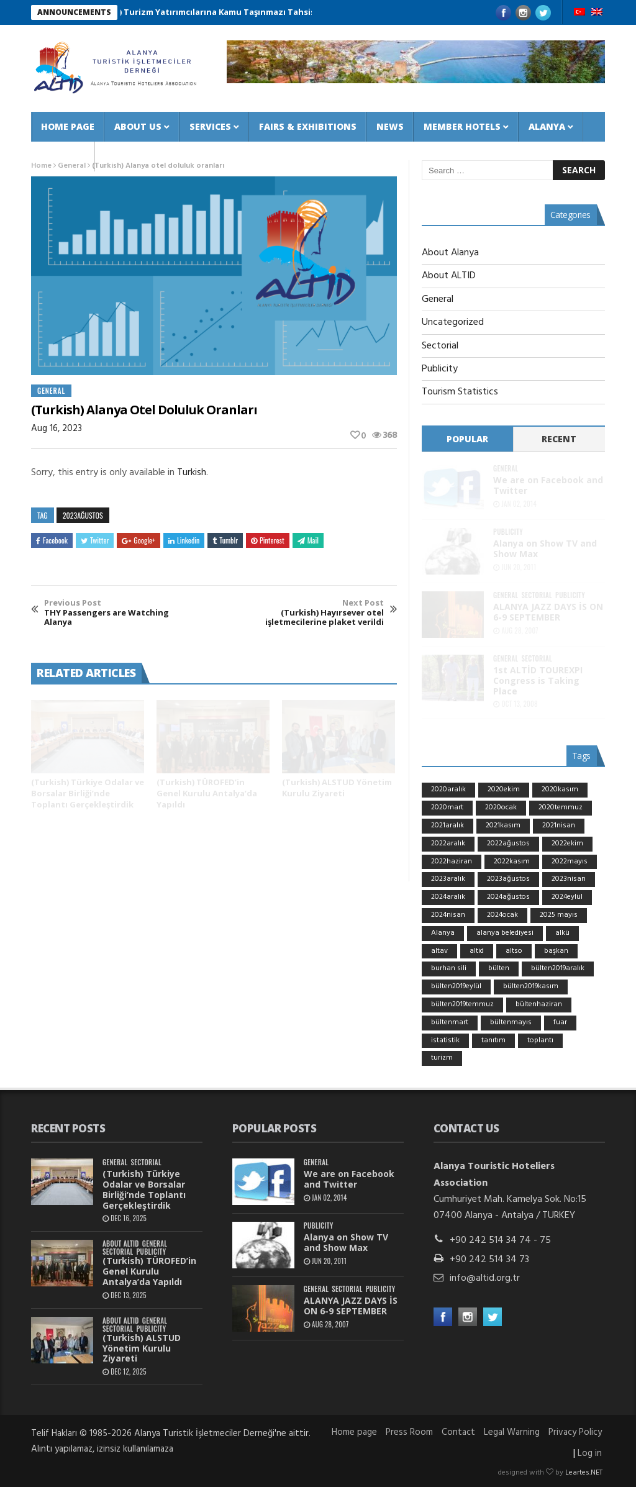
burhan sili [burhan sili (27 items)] (448, 968)
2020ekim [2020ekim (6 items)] (504, 789)
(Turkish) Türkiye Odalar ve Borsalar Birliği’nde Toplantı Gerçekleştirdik (87, 793)
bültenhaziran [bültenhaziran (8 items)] (539, 1004)
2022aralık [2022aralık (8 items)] (448, 843)
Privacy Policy (575, 1432)
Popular (467, 439)
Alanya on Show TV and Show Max (545, 548)
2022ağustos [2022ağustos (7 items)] (508, 843)
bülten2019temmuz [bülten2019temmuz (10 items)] (462, 1004)
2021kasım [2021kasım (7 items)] (503, 825)
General (51, 391)
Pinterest (267, 540)
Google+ (138, 540)
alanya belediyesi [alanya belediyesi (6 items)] (505, 933)
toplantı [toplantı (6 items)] (540, 1040)
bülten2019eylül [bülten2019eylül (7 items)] (456, 986)
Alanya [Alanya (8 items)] (443, 933)
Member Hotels (462, 126)
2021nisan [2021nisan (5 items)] (558, 825)
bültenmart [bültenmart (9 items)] (449, 1022)
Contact (63, 156)
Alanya (547, 126)
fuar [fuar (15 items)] (560, 1022)
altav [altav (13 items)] (439, 951)
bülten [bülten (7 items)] (498, 968)
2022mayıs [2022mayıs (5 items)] (570, 861)
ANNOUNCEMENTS (74, 12)
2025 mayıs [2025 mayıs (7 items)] (559, 915)
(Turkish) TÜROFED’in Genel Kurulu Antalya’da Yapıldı (207, 793)
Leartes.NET (583, 1473)
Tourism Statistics (460, 392)
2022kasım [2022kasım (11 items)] (512, 861)
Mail (308, 540)
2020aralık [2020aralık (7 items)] (448, 789)
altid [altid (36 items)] (477, 951)
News (390, 126)
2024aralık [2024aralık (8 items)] (448, 897)
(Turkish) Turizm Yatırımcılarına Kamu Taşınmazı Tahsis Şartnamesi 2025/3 (246, 11)
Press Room (409, 1432)
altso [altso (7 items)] (514, 951)
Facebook (52, 540)
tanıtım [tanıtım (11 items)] (493, 1040)
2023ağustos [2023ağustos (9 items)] (508, 879)
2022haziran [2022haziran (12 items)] (451, 861)
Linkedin (183, 540)
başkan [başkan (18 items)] (556, 951)
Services (210, 126)
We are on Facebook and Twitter (548, 485)
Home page (67, 126)
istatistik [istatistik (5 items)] (445, 1040)
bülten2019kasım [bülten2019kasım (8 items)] (530, 986)
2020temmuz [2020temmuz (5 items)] (560, 807)
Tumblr (225, 540)
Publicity (440, 369)
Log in (590, 1453)
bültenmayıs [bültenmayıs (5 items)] (511, 1022)
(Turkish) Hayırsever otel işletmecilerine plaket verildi (314, 612)
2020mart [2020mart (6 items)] (447, 807)
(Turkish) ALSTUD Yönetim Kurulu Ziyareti (337, 787)
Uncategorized (453, 322)
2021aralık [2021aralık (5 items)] (447, 825)
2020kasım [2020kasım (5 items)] (560, 789)
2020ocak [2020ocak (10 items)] (501, 807)
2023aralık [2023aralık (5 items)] (448, 879)
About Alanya (450, 253)
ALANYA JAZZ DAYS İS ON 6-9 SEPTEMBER (548, 612)
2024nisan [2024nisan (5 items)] (448, 915)
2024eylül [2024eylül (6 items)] (567, 897)
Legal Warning (512, 1432)
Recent (559, 439)
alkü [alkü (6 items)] (562, 933)
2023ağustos (83, 515)
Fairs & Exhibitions (308, 126)
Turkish (191, 473)
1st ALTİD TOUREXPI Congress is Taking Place (538, 680)
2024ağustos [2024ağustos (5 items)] (508, 897)
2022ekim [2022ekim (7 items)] (567, 843)
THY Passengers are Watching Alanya (114, 612)
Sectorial (440, 346)
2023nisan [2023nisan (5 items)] (569, 879)
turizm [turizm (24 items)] (442, 1058)
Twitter (95, 540)
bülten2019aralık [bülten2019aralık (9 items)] (557, 968)
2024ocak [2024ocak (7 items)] (502, 915)
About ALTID (449, 276)
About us (137, 126)
